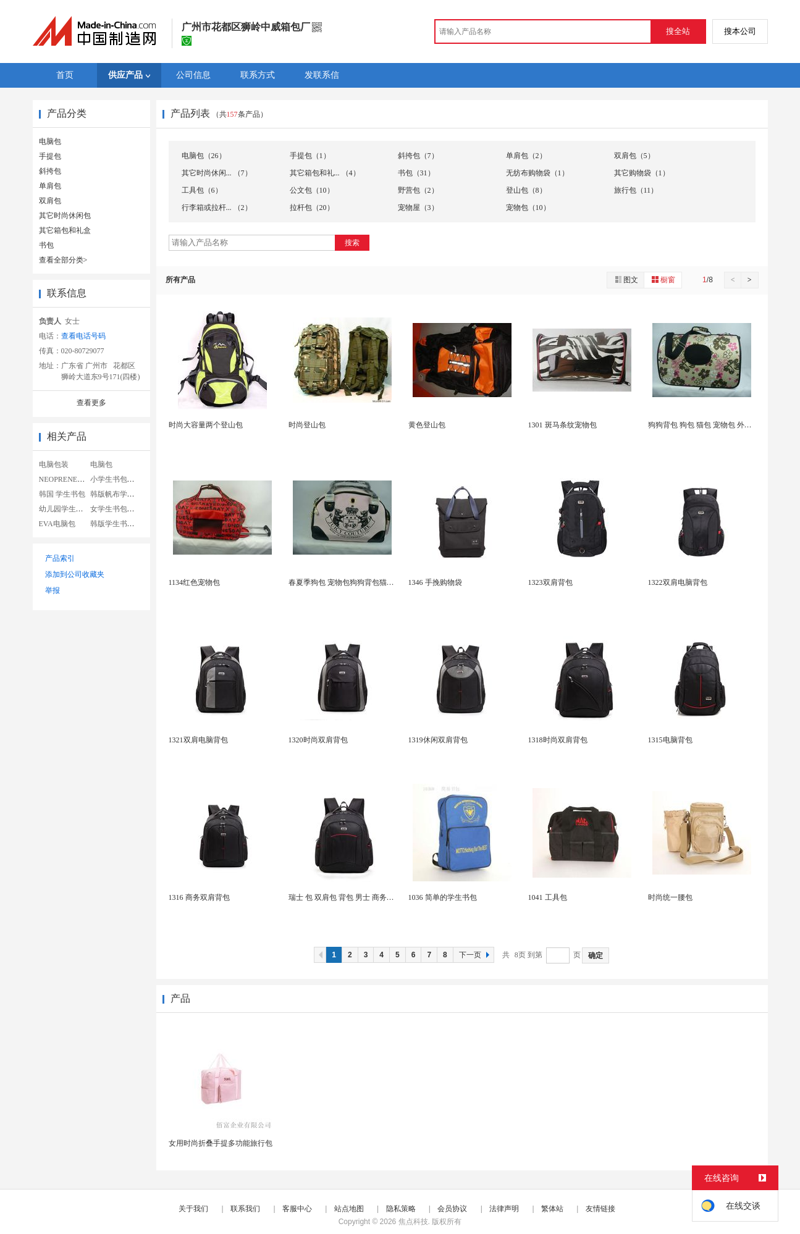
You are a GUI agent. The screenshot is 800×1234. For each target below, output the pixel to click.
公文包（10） (312, 190)
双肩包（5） (634, 155)
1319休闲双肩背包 (438, 740)
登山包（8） (526, 190)
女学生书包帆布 (116, 509)
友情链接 (600, 1208)
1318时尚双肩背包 (557, 740)
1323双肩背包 (550, 582)
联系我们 (245, 1208)
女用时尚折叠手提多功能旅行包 (220, 1143)
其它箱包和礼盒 (65, 230)
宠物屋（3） (418, 207)
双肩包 (50, 200)
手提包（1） (310, 155)
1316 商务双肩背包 (199, 897)
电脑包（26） (204, 155)
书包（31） (416, 173)
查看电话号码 (83, 336)
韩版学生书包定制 (119, 523)
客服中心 (297, 1208)
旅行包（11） (636, 190)
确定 (595, 955)
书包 (46, 245)
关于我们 (193, 1208)
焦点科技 (413, 1221)
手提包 (50, 156)
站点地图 (349, 1208)
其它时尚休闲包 (65, 215)
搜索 (352, 242)
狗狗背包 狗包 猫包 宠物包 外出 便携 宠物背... (723, 425)
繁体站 (552, 1208)
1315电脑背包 (670, 740)
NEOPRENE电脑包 (69, 479)
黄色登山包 (426, 425)
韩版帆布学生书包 (119, 494)
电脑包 (50, 141)
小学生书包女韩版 (119, 479)
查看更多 (91, 402)
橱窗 (663, 279)
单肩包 (50, 186)
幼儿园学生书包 (65, 509)
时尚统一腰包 (670, 897)
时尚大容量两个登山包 (206, 425)
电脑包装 (54, 464)
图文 (625, 279)
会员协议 (452, 1208)
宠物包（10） (528, 207)
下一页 (475, 955)
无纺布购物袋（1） (537, 173)
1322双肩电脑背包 (677, 582)
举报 (52, 590)
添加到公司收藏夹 (74, 574)
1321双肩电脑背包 (198, 740)
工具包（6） (202, 190)
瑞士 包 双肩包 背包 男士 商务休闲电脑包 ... (359, 897)
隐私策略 (401, 1208)
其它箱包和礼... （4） (325, 173)
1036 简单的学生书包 (442, 897)
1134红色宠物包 (195, 582)
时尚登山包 (307, 425)
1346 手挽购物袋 (435, 582)
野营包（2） (418, 190)
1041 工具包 (547, 897)
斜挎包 (50, 171)
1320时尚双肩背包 (318, 740)
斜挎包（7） (418, 155)
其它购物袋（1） (642, 173)
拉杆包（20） (312, 207)
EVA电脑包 (57, 523)
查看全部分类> (63, 260)
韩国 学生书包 (62, 494)
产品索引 (60, 558)
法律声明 (504, 1208)
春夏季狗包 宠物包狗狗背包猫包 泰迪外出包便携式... (374, 582)
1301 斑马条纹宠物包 (562, 425)
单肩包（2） (526, 155)
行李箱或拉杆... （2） (217, 207)
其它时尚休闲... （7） (217, 173)
